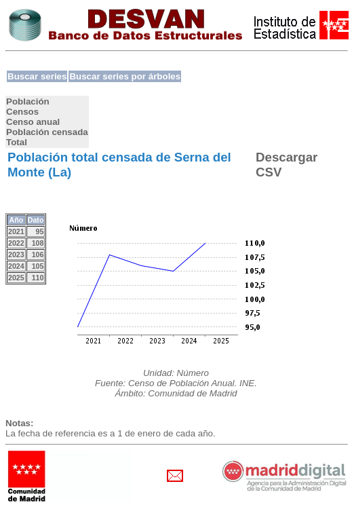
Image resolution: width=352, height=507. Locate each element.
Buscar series (36, 76)
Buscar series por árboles (124, 76)
